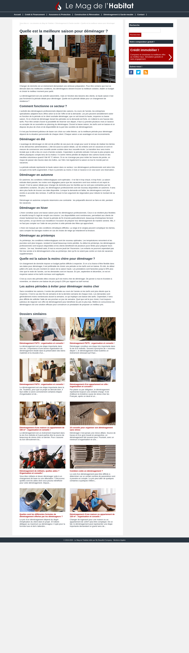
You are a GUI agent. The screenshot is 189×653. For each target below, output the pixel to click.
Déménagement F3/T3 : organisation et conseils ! (42, 343)
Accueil (17, 14)
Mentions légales (119, 540)
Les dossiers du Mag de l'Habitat (41, 23)
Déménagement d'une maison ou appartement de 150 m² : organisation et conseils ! (42, 428)
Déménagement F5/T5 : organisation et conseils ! (92, 343)
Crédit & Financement (35, 14)
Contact (140, 14)
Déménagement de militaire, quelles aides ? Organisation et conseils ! (39, 472)
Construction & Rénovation (87, 14)
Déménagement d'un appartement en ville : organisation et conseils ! (89, 385)
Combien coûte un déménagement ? (86, 471)
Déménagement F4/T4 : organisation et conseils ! (42, 384)
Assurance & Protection (59, 14)
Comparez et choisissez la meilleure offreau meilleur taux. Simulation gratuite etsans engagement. (147, 56)
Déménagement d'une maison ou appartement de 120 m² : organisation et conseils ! (92, 515)
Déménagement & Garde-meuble (118, 14)
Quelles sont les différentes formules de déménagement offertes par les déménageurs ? (41, 515)
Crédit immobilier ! (144, 50)
